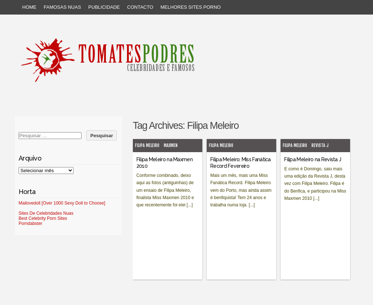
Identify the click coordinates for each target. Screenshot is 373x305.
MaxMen (171, 145)
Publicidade (104, 7)
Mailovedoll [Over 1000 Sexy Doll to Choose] (62, 203)
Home (29, 7)
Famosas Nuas (62, 7)
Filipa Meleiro (147, 145)
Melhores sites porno (190, 7)
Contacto (140, 7)
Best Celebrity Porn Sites (43, 218)
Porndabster (30, 223)
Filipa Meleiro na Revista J (312, 159)
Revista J (320, 145)
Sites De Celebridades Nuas (46, 213)
